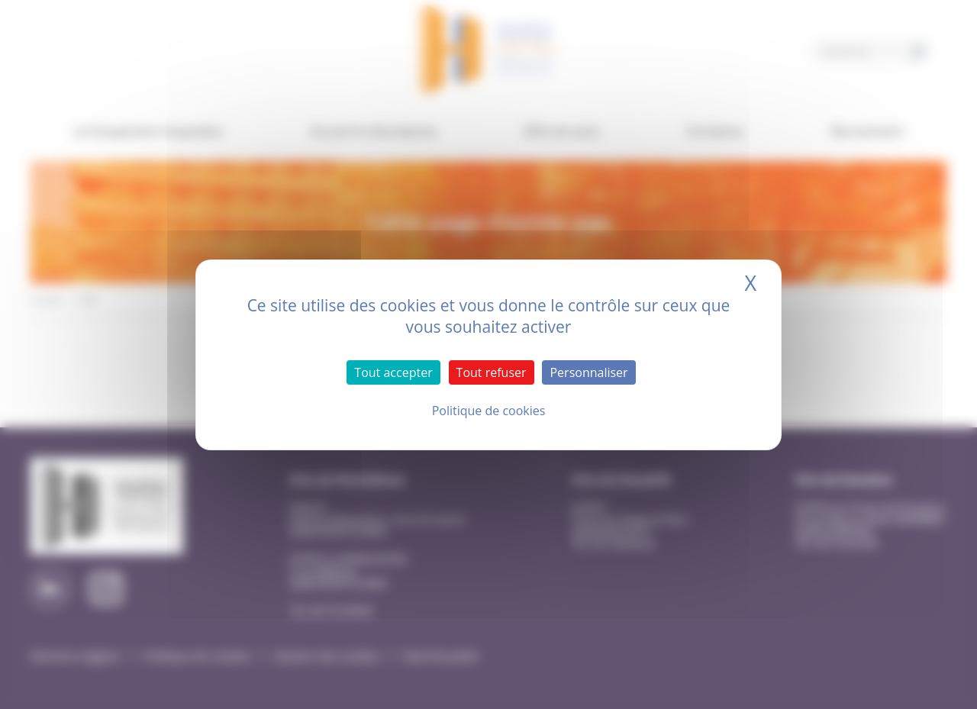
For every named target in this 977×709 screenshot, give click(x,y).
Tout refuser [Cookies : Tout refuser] (491, 372)
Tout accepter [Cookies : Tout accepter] (393, 372)
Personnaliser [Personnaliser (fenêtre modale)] (588, 372)
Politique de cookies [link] (489, 410)
